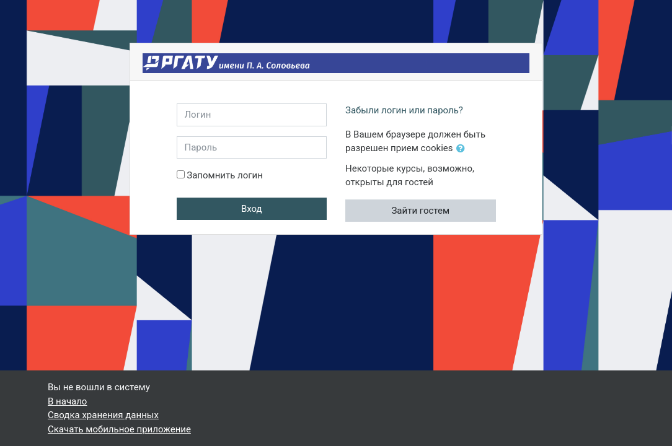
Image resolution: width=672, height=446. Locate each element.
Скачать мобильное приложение (119, 429)
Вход (251, 208)
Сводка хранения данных (103, 415)
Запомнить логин (225, 175)
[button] (463, 149)
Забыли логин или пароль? (404, 110)
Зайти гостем (420, 210)
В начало (67, 401)
